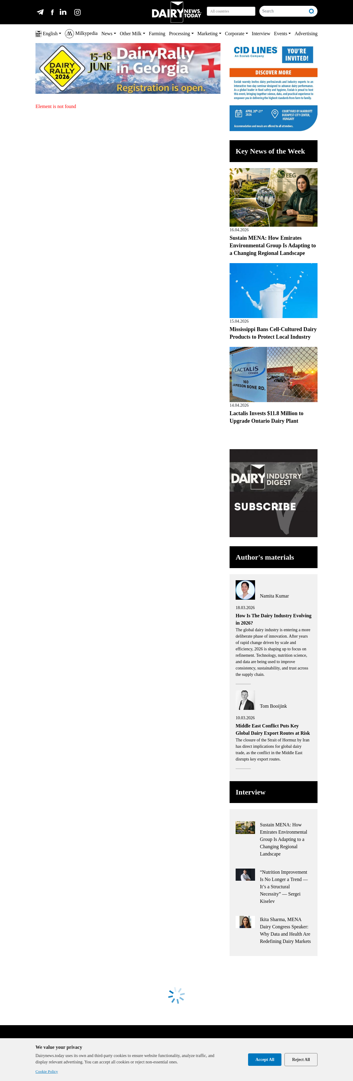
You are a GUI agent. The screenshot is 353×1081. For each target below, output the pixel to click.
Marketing (207, 33)
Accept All (264, 1059)
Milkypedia (81, 33)
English (46, 34)
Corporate (234, 33)
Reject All (301, 1059)
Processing (179, 33)
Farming (157, 33)
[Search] (282, 11)
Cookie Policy (46, 1071)
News (106, 33)
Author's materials (265, 557)
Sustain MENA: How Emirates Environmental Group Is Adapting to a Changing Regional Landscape (273, 245)
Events (280, 33)
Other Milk (131, 33)
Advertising (306, 33)
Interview (261, 33)
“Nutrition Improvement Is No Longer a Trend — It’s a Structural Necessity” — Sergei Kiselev (284, 886)
